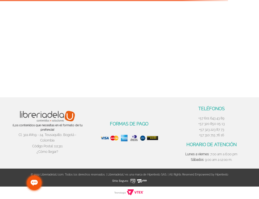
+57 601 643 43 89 (211, 118)
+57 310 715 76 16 (211, 135)
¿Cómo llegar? (47, 152)
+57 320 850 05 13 (211, 124)
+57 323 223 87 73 (211, 130)
